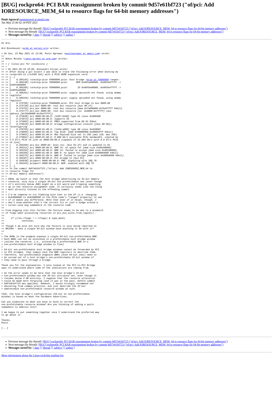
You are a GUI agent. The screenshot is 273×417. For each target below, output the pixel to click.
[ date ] (37, 34)
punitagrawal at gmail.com (34, 19)
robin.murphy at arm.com (40, 62)
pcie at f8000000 (98, 87)
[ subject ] (58, 34)
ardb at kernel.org (35, 49)
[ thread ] (46, 34)
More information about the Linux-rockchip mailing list (32, 413)
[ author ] (69, 34)
